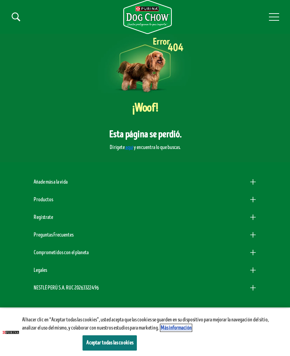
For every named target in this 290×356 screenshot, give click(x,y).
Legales (40, 270)
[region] (145, 332)
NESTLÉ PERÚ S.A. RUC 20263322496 (66, 287)
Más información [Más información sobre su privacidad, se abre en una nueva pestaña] (176, 327)
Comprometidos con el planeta (61, 252)
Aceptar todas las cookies (109, 342)
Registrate (43, 217)
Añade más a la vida (51, 182)
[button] (274, 17)
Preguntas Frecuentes (53, 234)
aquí (129, 147)
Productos (43, 199)
